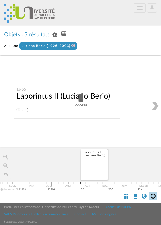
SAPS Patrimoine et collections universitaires (36, 214)
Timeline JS (9, 189)
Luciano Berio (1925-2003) (48, 46)
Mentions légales (104, 214)
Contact (80, 214)
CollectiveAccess (27, 221)
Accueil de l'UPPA (118, 207)
